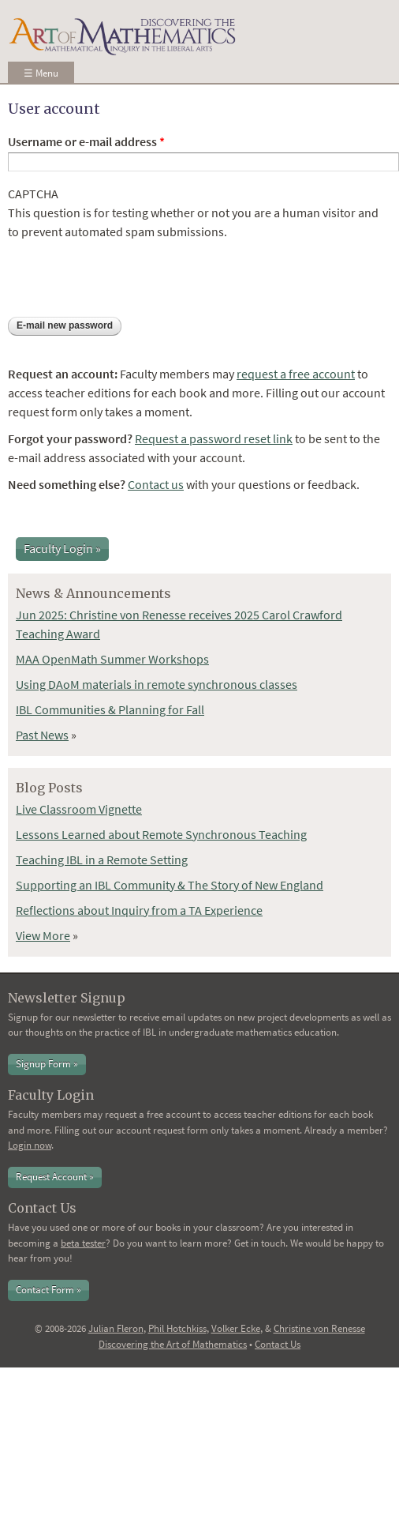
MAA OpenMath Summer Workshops (112, 659)
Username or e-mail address (86, 141)
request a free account (296, 374)
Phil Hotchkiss (177, 1328)
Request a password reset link (214, 438)
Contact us (156, 484)
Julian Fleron (116, 1328)
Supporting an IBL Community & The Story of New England (169, 885)
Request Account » (55, 1176)
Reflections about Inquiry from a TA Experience (139, 910)
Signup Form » (47, 1063)
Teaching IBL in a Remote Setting (102, 859)
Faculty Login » (62, 548)
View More (43, 935)
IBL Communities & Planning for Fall (110, 709)
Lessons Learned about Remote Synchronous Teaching (161, 834)
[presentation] (128, 272)
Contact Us (277, 1344)
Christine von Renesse (319, 1328)
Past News (42, 735)
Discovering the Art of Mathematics (173, 1344)
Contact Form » (48, 1289)
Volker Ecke (235, 1328)
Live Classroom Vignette (79, 809)
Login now (29, 1145)
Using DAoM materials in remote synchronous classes (156, 684)
